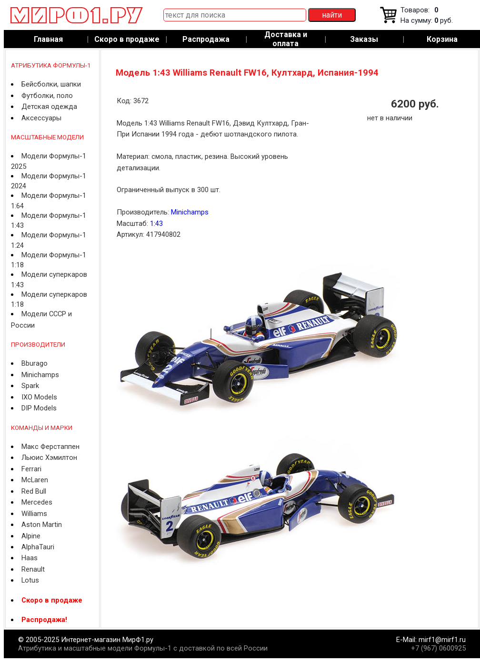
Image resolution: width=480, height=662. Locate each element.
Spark (30, 385)
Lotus (30, 580)
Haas (29, 558)
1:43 (156, 223)
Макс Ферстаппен (50, 446)
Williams (34, 513)
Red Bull (33, 491)
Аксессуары (41, 118)
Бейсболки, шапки (51, 84)
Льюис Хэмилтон (49, 457)
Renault (33, 569)
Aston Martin (41, 524)
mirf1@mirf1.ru (442, 639)
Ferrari (31, 469)
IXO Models (39, 397)
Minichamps (40, 374)
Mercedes (36, 502)
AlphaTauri (37, 547)
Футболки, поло (47, 95)
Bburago (34, 363)
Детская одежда (49, 106)
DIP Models (39, 408)
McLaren (34, 480)
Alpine (30, 536)
